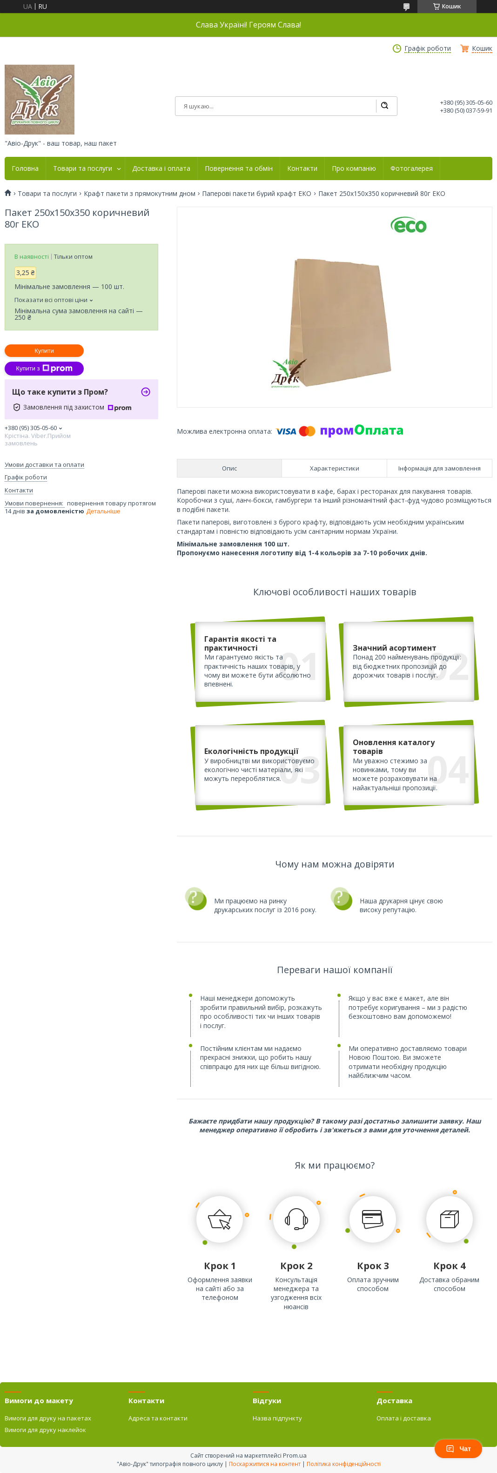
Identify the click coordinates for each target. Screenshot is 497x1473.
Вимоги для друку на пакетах (48, 1418)
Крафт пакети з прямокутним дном (139, 193)
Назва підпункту (277, 1418)
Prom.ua (295, 1455)
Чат (458, 1449)
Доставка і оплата (161, 168)
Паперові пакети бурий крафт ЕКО (256, 193)
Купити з (44, 368)
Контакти (302, 168)
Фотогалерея (411, 168)
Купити (44, 350)
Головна (25, 168)
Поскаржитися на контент (265, 1464)
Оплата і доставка (403, 1418)
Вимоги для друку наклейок (45, 1430)
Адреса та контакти (158, 1418)
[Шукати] (384, 106)
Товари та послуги (82, 168)
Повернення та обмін (239, 168)
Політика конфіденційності (344, 1464)
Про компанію (354, 168)
